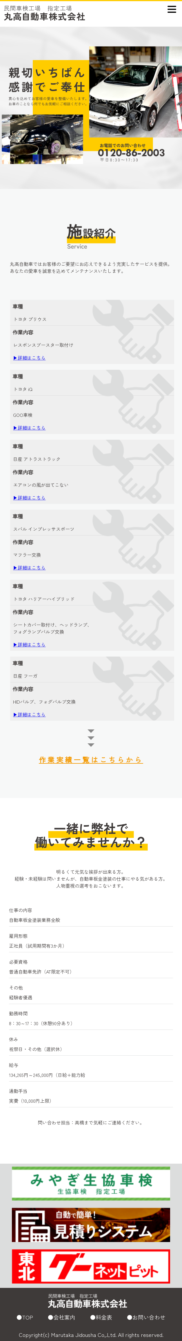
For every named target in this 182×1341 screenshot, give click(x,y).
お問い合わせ (148, 1317)
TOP (27, 1317)
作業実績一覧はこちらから (91, 759)
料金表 (104, 1317)
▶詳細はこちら (29, 357)
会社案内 (64, 1317)
